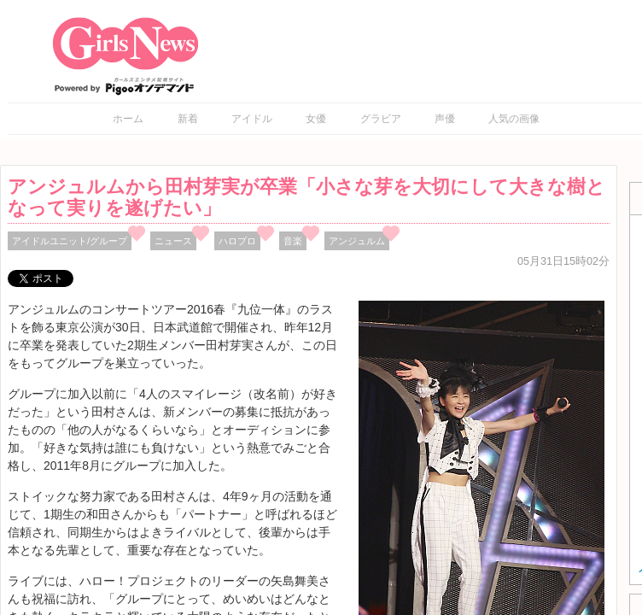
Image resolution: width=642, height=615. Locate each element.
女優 (316, 119)
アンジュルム (357, 241)
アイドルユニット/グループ (69, 241)
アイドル (251, 119)
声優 (445, 119)
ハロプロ (237, 241)
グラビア (380, 119)
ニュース (173, 241)
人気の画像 (514, 119)
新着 (188, 119)
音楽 (292, 241)
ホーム (128, 119)
